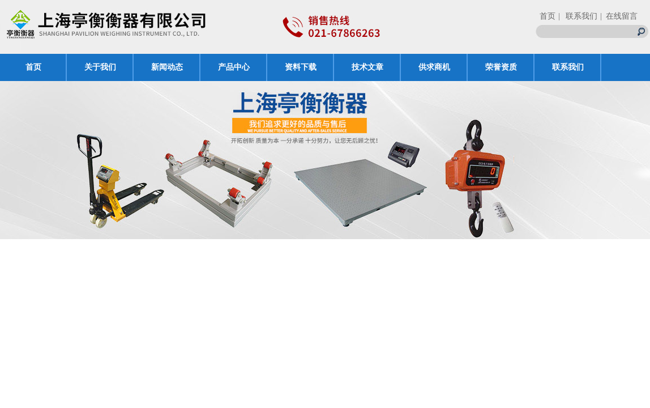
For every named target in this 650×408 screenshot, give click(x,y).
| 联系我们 (577, 16)
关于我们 (100, 67)
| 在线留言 (619, 16)
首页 (547, 16)
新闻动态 (167, 67)
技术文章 (367, 67)
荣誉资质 (501, 67)
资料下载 (301, 67)
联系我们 (568, 67)
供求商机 (434, 67)
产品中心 (234, 67)
